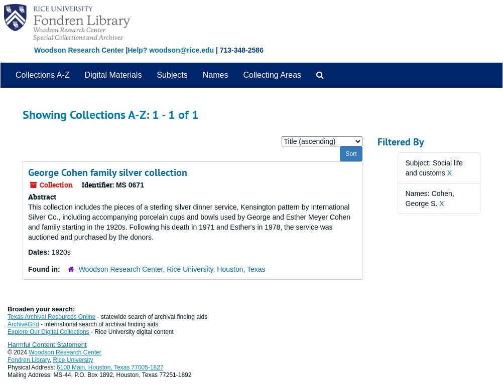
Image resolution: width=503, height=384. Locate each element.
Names (215, 75)
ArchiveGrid (23, 324)
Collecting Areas (272, 75)
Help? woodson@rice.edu (171, 50)
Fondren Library (29, 359)
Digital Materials (113, 75)
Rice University (73, 359)
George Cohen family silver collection (107, 172)
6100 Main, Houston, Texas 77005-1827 (110, 367)
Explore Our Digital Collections (48, 331)
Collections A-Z (43, 75)
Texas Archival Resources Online (51, 316)
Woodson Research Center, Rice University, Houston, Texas (172, 269)
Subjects (172, 75)
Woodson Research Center (79, 50)
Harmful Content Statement (47, 344)
